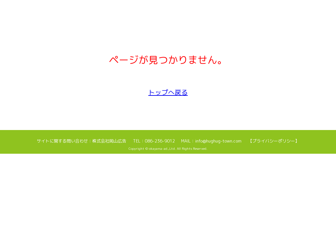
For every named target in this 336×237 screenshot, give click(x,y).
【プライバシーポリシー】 (273, 141)
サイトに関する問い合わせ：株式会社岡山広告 (81, 141)
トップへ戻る (168, 92)
